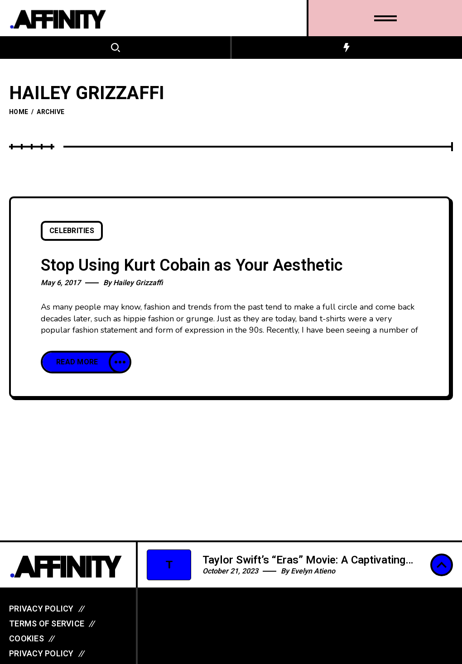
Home (18, 112)
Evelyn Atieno (313, 571)
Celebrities (71, 230)
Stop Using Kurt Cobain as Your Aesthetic (192, 265)
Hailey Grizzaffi (138, 282)
